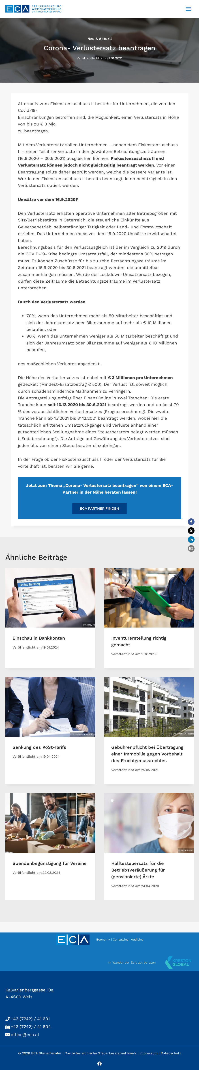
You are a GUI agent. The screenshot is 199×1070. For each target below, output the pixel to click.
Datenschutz (171, 1053)
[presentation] (50, 598)
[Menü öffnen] (188, 8)
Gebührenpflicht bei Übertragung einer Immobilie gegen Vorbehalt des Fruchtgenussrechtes (147, 754)
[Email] (191, 548)
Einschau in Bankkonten (39, 638)
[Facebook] (191, 521)
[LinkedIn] (191, 539)
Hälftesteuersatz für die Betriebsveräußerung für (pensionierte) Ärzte (138, 870)
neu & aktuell (100, 39)
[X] (191, 530)
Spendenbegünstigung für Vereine (50, 863)
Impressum (148, 1053)
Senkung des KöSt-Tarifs (39, 747)
